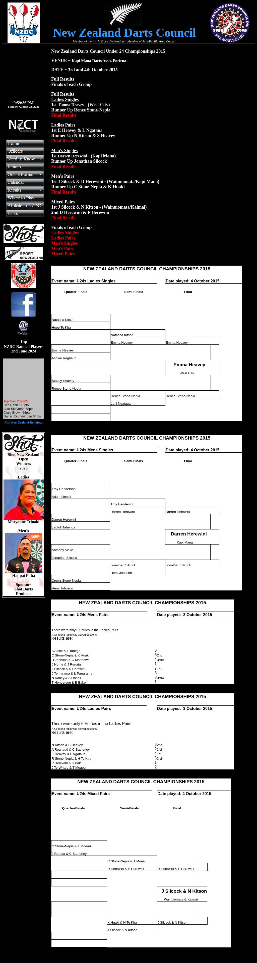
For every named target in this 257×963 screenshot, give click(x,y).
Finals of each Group (71, 227)
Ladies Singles (101, 281)
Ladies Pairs (99, 708)
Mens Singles (100, 450)
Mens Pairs (97, 615)
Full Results (62, 94)
